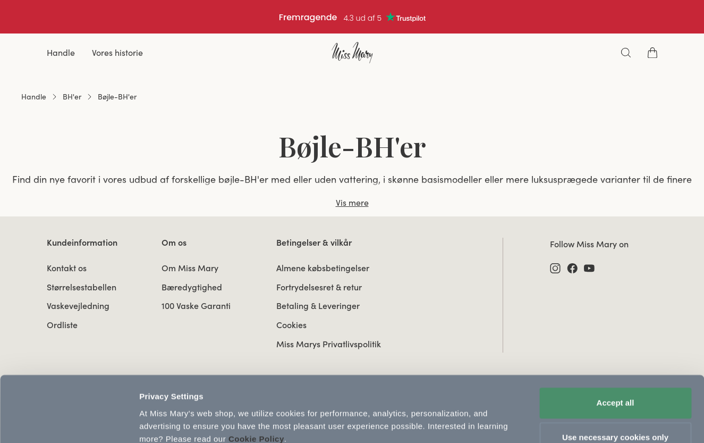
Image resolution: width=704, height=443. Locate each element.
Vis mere (352, 202)
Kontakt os (67, 268)
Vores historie (117, 52)
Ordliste (62, 325)
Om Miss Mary (190, 268)
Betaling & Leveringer (318, 305)
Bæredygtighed (192, 287)
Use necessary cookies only (615, 391)
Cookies (291, 325)
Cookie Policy (256, 392)
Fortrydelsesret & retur (319, 287)
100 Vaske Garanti (196, 305)
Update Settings (170, 422)
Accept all (615, 356)
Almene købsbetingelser (322, 268)
